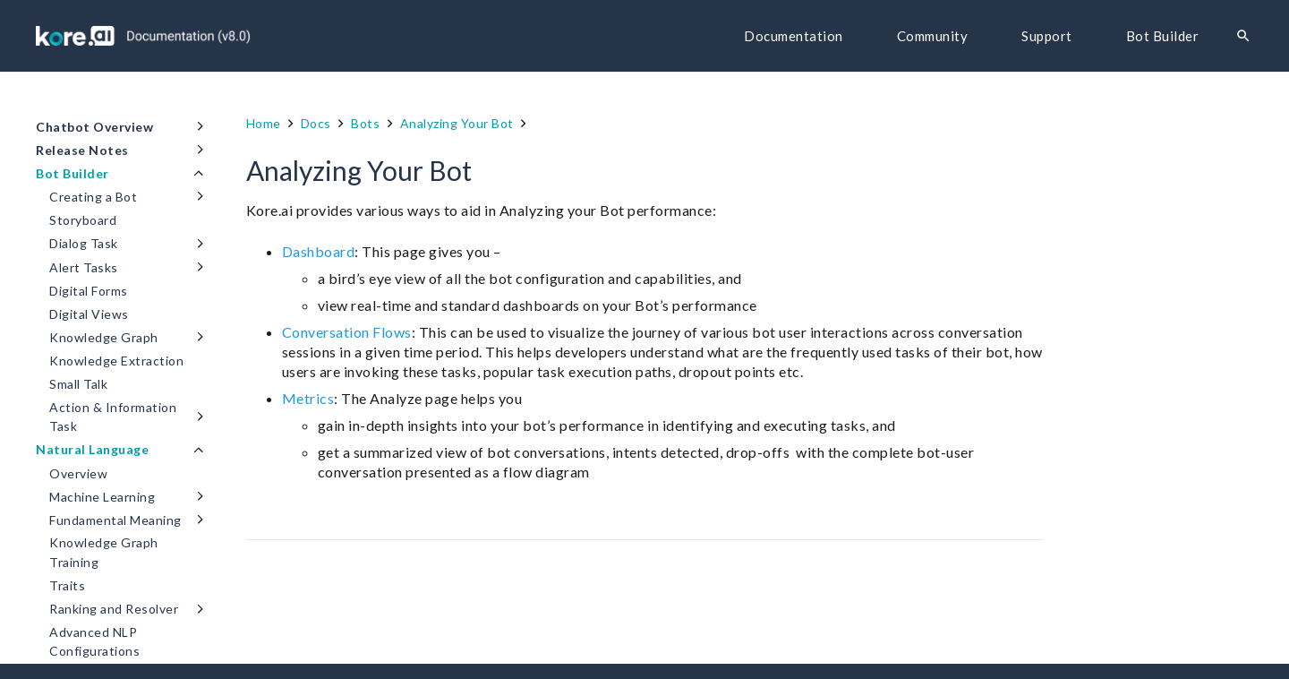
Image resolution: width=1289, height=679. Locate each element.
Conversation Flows (347, 331)
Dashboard (318, 251)
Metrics (308, 398)
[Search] (1243, 36)
